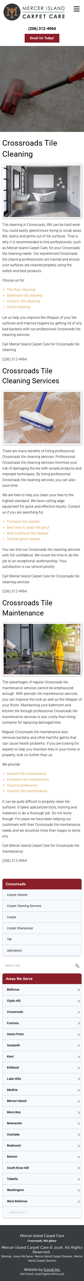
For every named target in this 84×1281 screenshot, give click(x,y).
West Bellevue (17, 1201)
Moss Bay (14, 1112)
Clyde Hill (14, 1001)
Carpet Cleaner (17, 895)
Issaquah (13, 1045)
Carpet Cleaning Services (24, 906)
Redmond (14, 1145)
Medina (12, 1090)
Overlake (13, 1134)
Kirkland (13, 1067)
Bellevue (13, 989)
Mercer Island (16, 1101)
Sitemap (6, 1256)
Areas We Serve (23, 1256)
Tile (9, 939)
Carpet (11, 917)
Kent (10, 1056)
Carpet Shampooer (20, 928)
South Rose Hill (18, 1168)
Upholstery (14, 950)
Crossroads (15, 1012)
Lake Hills (14, 1079)
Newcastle (14, 1123)
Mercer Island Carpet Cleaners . (54, 1256)
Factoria (13, 1023)
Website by (42, 1269)
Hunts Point (15, 1034)
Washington (15, 1190)
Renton (12, 1156)
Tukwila (12, 1179)
